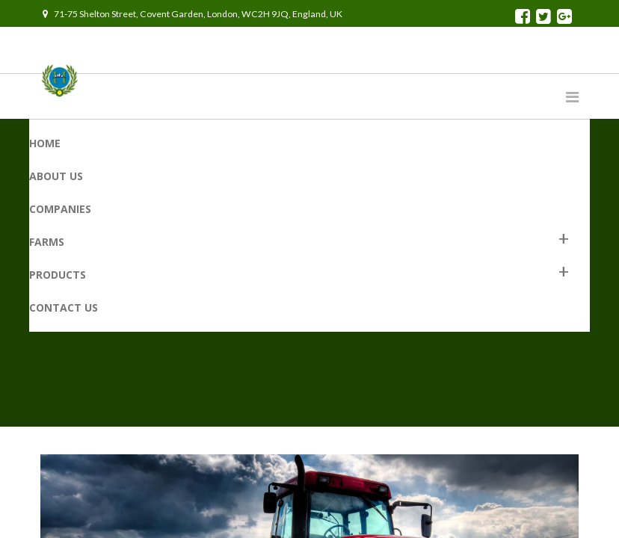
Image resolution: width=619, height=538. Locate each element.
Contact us (63, 307)
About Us (56, 176)
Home (45, 143)
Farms (46, 242)
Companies (60, 209)
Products (57, 275)
